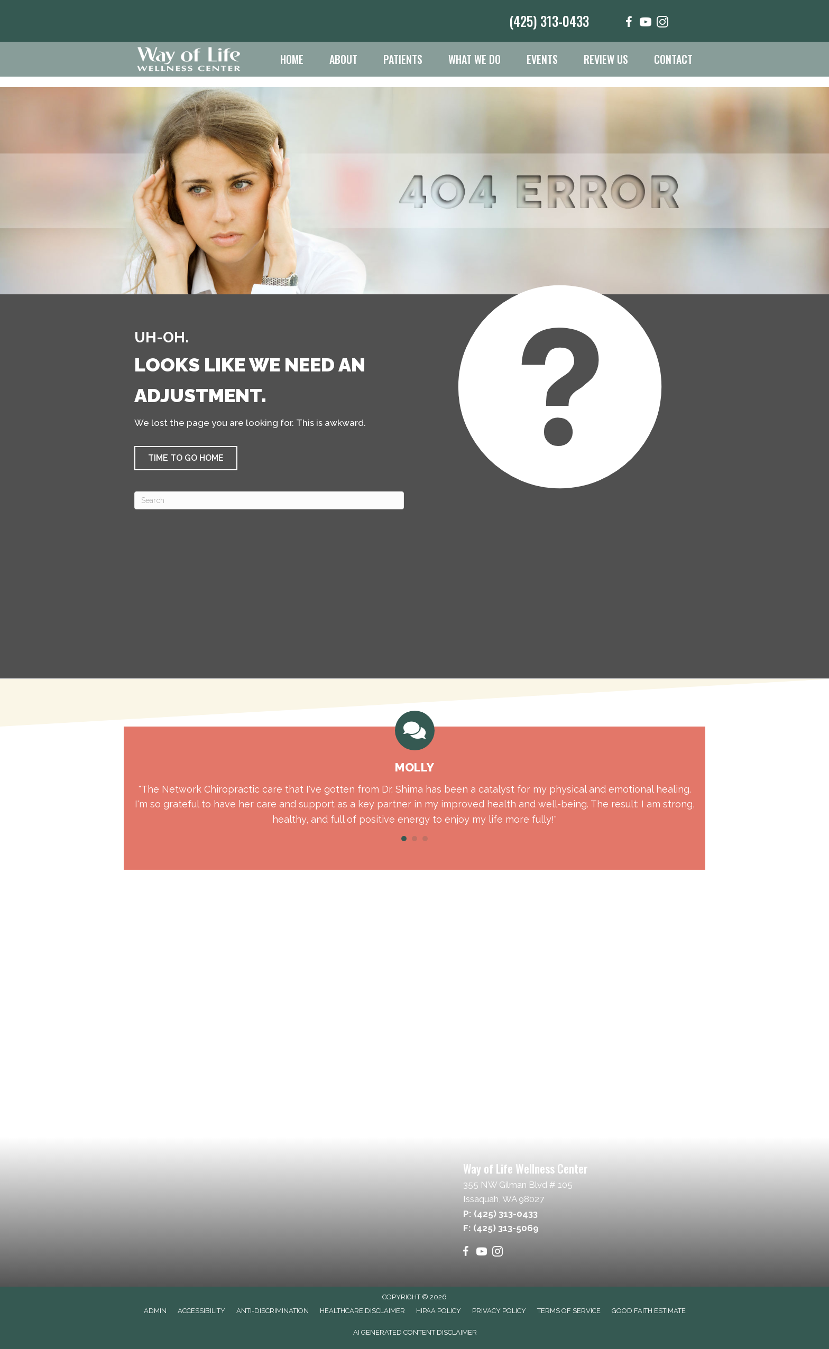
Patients (402, 59)
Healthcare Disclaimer (362, 1311)
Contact (673, 59)
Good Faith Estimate (649, 1311)
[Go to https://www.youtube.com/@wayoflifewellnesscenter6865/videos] (645, 23)
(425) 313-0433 (549, 21)
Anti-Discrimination (272, 1311)
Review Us (606, 59)
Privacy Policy (499, 1311)
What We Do (474, 59)
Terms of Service (569, 1311)
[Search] (269, 500)
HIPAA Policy (438, 1311)
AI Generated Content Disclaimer (415, 1332)
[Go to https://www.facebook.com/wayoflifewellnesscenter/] (628, 23)
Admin (155, 1311)
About (343, 59)
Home (291, 59)
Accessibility (201, 1311)
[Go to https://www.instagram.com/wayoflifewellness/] (662, 23)
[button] (185, 458)
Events (542, 59)
